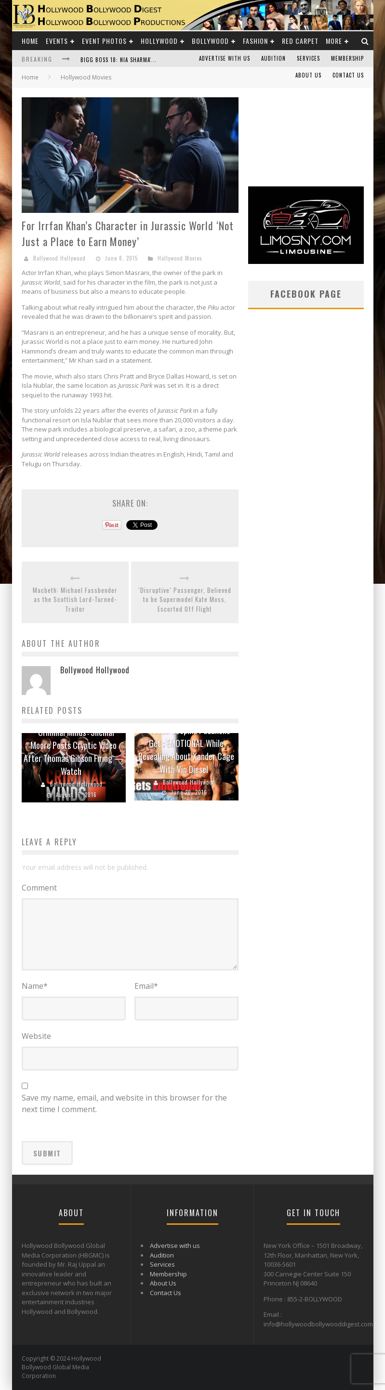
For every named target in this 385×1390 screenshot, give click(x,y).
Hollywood (159, 41)
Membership (347, 58)
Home (30, 41)
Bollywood (210, 41)
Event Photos (104, 41)
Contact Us (348, 75)
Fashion (255, 41)
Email (146, 986)
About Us (308, 75)
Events (57, 41)
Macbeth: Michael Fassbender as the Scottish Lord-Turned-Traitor (75, 600)
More (334, 41)
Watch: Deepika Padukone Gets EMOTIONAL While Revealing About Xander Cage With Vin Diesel (186, 749)
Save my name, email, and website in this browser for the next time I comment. (124, 1103)
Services (308, 58)
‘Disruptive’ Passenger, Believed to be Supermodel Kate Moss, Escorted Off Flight (184, 600)
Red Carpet (300, 41)
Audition (273, 58)
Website (36, 1036)
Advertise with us (224, 58)
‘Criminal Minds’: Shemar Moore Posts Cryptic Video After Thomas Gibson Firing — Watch (73, 751)
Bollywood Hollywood (59, 258)
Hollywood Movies (180, 258)
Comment (39, 887)
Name (35, 986)
